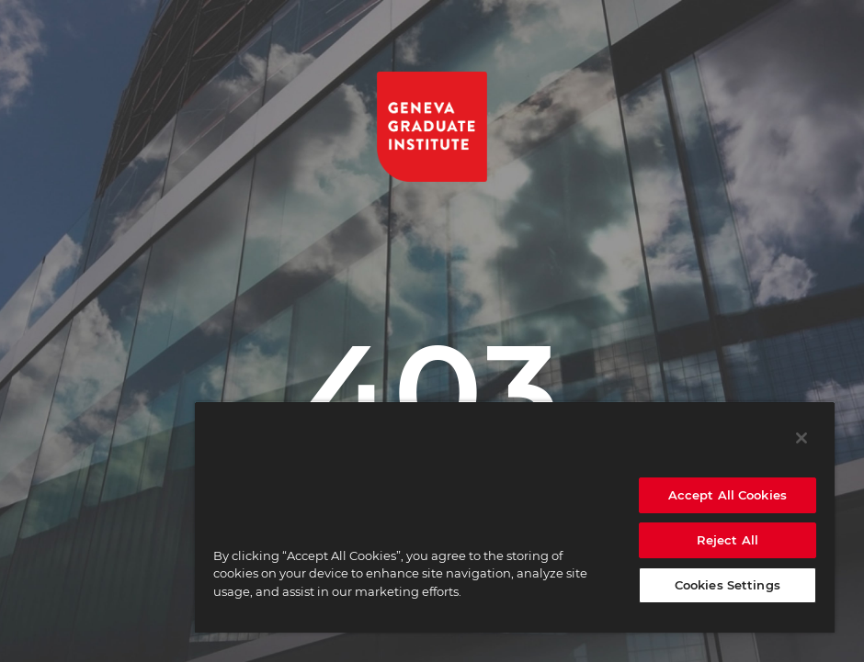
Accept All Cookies (727, 495)
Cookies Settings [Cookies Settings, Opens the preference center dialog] (727, 585)
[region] (515, 517)
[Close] (801, 438)
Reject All (727, 540)
